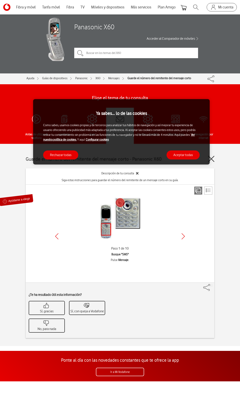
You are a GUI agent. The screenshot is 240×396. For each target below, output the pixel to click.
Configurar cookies (97, 139)
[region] (121, 132)
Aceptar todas (183, 155)
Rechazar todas (60, 155)
